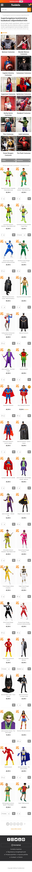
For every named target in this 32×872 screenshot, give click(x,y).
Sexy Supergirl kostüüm (24, 405)
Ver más (5, 32)
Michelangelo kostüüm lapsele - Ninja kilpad (8, 804)
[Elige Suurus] (3, 198)
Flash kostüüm (8, 767)
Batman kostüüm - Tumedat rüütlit (24, 695)
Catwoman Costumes (23, 73)
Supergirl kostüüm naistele (8, 477)
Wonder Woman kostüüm (23, 731)
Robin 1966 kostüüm (24, 803)
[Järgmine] (24, 824)
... (1, 15)
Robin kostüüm (24, 369)
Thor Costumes (8, 134)
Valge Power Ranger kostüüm (24, 587)
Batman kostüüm (23, 333)
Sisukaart (13, 857)
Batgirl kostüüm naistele (24, 514)
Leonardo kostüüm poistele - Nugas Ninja (24, 225)
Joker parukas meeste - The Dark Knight (8, 731)
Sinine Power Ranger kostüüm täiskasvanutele (8, 261)
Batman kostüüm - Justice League (23, 442)
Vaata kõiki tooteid (16, 829)
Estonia (20, 857)
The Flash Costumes (24, 153)
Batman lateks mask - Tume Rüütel (8, 695)
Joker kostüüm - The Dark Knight (8, 370)
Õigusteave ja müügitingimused (17, 852)
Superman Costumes (8, 94)
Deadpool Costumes (24, 113)
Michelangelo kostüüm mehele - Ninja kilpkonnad (23, 189)
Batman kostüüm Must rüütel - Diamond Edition (8, 297)
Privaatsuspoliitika (11, 854)
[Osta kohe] (13, 198)
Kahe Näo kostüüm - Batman (24, 659)
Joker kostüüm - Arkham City (8, 514)
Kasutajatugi (16, 845)
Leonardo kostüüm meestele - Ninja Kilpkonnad (8, 225)
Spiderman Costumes (23, 94)
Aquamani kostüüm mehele (24, 297)
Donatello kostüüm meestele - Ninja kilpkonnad (8, 550)
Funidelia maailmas (16, 849)
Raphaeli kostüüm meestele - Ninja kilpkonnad (8, 189)
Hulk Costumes (24, 134)
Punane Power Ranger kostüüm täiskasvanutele (23, 623)
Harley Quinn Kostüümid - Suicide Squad (8, 333)
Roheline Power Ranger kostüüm (24, 261)
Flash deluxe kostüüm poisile (8, 659)
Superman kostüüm (8, 405)
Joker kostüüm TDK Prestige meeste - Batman (24, 478)
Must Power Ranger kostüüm (8, 623)
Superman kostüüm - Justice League (8, 442)
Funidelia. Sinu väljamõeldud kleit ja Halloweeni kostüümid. (15, 5)
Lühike (4, 160)
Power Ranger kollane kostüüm (8, 587)
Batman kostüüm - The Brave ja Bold (24, 767)
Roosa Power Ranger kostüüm (24, 550)
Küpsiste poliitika (23, 854)
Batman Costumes (8, 52)
